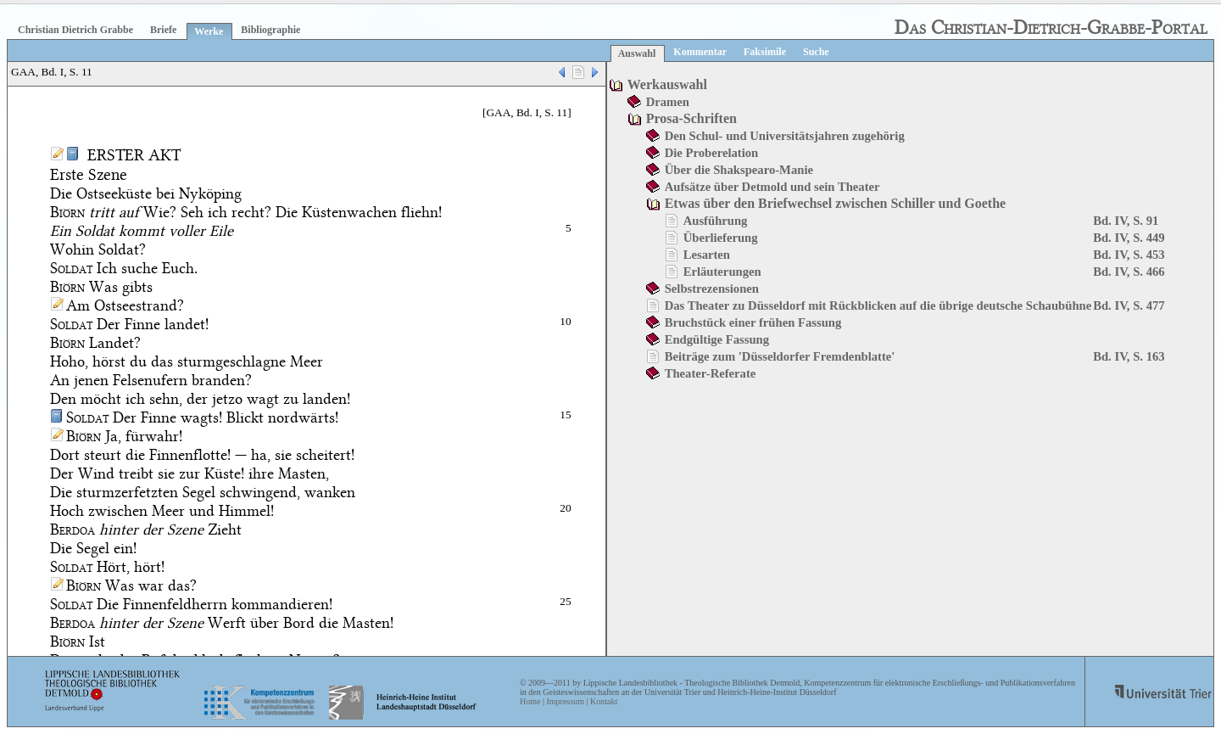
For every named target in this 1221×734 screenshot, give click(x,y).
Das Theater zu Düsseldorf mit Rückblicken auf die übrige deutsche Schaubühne (878, 305)
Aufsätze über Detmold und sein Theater (772, 186)
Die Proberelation (712, 153)
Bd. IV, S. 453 (1128, 254)
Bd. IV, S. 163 (1128, 356)
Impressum (564, 701)
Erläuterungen (722, 271)
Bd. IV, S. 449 (1128, 237)
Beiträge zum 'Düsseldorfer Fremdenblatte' (780, 356)
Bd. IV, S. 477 (1128, 305)
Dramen (667, 102)
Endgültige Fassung (717, 339)
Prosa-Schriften (691, 118)
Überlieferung (720, 237)
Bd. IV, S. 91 (1125, 220)
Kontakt (603, 701)
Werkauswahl (667, 84)
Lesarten (706, 254)
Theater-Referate (710, 373)
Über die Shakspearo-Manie (739, 169)
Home (530, 701)
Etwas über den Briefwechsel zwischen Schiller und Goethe (835, 203)
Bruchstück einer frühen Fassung (753, 322)
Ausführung (715, 220)
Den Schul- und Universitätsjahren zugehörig (785, 136)
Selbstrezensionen (712, 288)
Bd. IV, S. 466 (1128, 271)
